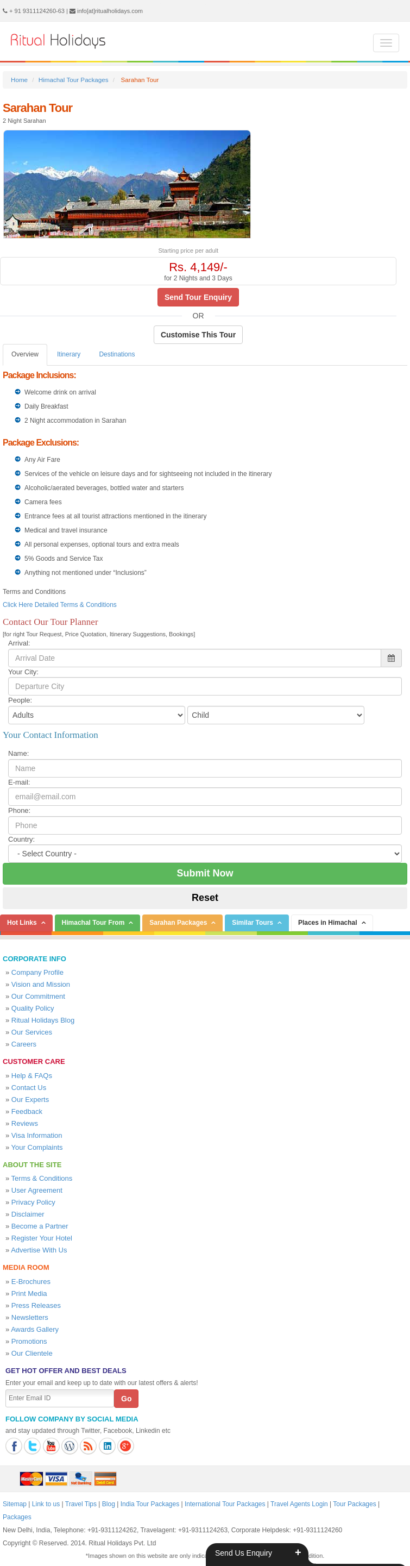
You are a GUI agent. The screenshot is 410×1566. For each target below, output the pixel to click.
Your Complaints (37, 1147)
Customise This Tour (198, 334)
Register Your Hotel (41, 1238)
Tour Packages (354, 1504)
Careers (23, 1044)
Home (19, 79)
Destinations (117, 354)
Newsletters (29, 1317)
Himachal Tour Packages (74, 79)
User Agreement (36, 1190)
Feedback (26, 1111)
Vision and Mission (40, 984)
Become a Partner (39, 1226)
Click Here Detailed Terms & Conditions (60, 605)
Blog (108, 1504)
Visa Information (36, 1135)
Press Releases (36, 1305)
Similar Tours (252, 922)
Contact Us (28, 1087)
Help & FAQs (31, 1076)
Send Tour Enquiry (198, 297)
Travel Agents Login (299, 1504)
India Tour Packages (150, 1504)
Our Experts (30, 1099)
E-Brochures (31, 1281)
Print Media (29, 1293)
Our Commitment (38, 996)
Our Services (31, 1032)
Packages (17, 1517)
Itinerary (68, 354)
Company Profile (37, 972)
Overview (25, 354)
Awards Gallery (35, 1329)
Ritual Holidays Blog (42, 1020)
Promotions (29, 1341)
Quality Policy (32, 1008)
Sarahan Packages (178, 922)
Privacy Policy (33, 1202)
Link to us (46, 1504)
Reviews (24, 1123)
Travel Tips (81, 1504)
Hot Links (22, 922)
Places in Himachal (327, 922)
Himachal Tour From (93, 922)
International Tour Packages (225, 1504)
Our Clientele (32, 1353)
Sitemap (15, 1504)
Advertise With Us (39, 1250)
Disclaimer (28, 1214)
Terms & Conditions (42, 1178)
